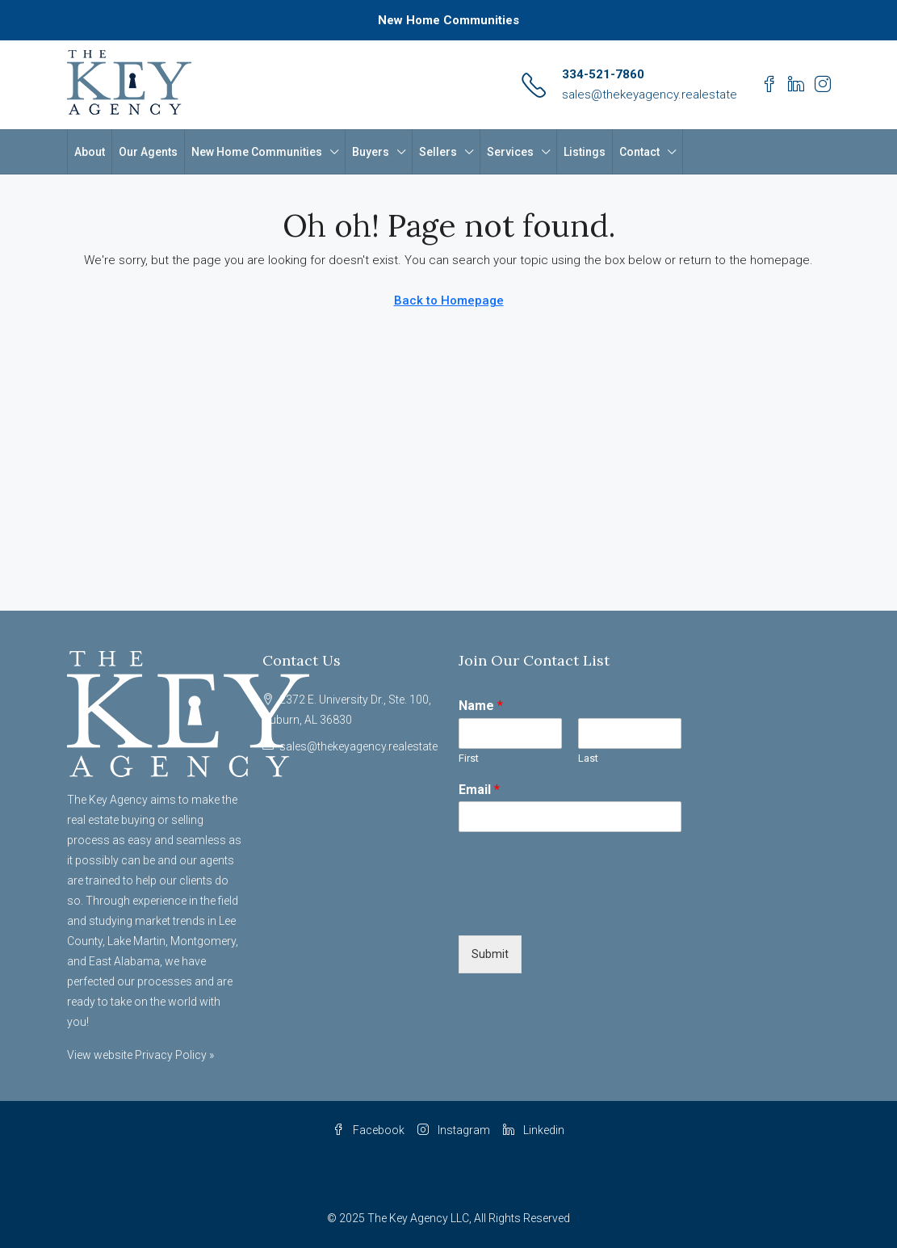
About (89, 151)
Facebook (368, 1130)
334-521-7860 (603, 74)
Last (588, 758)
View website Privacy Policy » (140, 1054)
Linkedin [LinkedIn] (533, 1130)
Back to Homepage (449, 300)
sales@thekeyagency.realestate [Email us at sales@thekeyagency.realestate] (358, 746)
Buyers (370, 151)
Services (510, 151)
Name (481, 705)
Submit (490, 954)
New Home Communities (448, 20)
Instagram (453, 1130)
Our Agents (148, 151)
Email (479, 789)
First (469, 758)
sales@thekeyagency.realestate (649, 94)
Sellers (438, 151)
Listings (585, 151)
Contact (639, 151)
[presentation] (581, 908)
